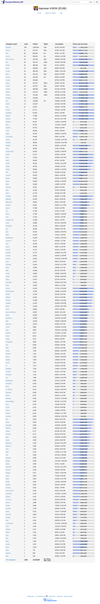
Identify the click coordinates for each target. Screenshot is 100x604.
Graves (8, 95)
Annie (7, 407)
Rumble (8, 508)
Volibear (8, 303)
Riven (7, 214)
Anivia (8, 351)
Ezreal (8, 65)
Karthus (8, 333)
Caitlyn (8, 89)
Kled (7, 348)
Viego (7, 339)
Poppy (8, 481)
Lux (7, 211)
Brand (8, 395)
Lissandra (9, 493)
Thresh (8, 110)
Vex (7, 455)
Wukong (8, 398)
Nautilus (8, 127)
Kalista (8, 116)
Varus (7, 68)
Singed (8, 461)
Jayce (7, 246)
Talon (7, 285)
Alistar (8, 154)
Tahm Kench (9, 490)
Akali (7, 157)
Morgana (8, 368)
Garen (8, 362)
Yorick (8, 273)
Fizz (7, 243)
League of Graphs (50, 13)
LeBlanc (8, 252)
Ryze (7, 547)
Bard (7, 235)
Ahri (7, 172)
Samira (8, 77)
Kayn (7, 261)
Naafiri (8, 505)
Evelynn (8, 434)
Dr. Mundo (9, 389)
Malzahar (9, 443)
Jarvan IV (9, 240)
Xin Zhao (8, 499)
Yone (7, 130)
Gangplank (9, 342)
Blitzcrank (9, 202)
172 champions (11, 560)
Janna (8, 410)
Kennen (8, 470)
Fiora (7, 309)
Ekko (7, 124)
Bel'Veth (8, 514)
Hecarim (8, 416)
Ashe (7, 74)
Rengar (8, 473)
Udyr (7, 330)
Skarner (8, 553)
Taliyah (8, 297)
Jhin (7, 53)
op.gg (39, 13)
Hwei (7, 160)
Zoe (7, 345)
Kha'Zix (8, 258)
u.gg (61, 13)
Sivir (7, 107)
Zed (7, 232)
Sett (7, 321)
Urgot (7, 511)
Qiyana (8, 496)
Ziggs (7, 133)
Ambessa (9, 374)
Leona (8, 288)
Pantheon (9, 318)
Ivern (7, 404)
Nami (7, 478)
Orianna (8, 187)
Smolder (8, 196)
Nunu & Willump (11, 312)
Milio (7, 270)
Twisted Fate (10, 151)
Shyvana (8, 392)
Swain (8, 163)
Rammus (8, 324)
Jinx (7, 62)
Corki (7, 223)
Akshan (8, 142)
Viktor (7, 279)
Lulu (7, 217)
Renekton (9, 383)
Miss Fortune (10, 59)
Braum (8, 178)
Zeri (7, 101)
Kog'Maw (8, 113)
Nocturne (8, 467)
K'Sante (8, 487)
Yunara (8, 80)
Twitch (8, 104)
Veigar (8, 169)
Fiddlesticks (9, 380)
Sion (7, 190)
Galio (7, 315)
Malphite (8, 199)
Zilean (8, 276)
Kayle (7, 440)
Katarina (8, 264)
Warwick (8, 458)
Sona (7, 476)
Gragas (8, 517)
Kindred (8, 205)
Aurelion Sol (9, 220)
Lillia (7, 452)
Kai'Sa (8, 56)
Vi (6, 365)
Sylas (7, 181)
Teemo (8, 431)
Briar (7, 550)
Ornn (7, 526)
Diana (7, 306)
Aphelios (8, 47)
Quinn (8, 422)
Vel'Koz (8, 413)
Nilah (7, 184)
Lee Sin (8, 175)
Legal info (60, 596)
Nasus (8, 357)
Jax (7, 377)
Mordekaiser (9, 238)
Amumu (8, 300)
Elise (7, 541)
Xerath (8, 294)
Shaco (8, 502)
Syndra (8, 249)
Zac (7, 419)
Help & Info (52, 596)
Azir (7, 229)
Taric (7, 449)
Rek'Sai (8, 428)
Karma (8, 92)
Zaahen (8, 354)
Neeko (8, 532)
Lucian (8, 71)
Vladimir (8, 121)
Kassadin (9, 425)
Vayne (8, 83)
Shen (7, 193)
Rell (7, 556)
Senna (8, 50)
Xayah (8, 86)
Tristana (8, 98)
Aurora (8, 544)
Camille (8, 255)
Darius (8, 208)
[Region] (91, 2)
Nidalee (8, 145)
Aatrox (8, 464)
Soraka (8, 359)
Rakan (8, 166)
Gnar (7, 386)
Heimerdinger (10, 401)
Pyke (7, 148)
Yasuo (8, 139)
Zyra (7, 535)
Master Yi (9, 446)
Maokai (8, 484)
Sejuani (8, 529)
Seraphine (9, 226)
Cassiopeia (9, 136)
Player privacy (68, 596)
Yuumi (8, 327)
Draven (8, 119)
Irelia (7, 267)
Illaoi (7, 437)
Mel (7, 538)
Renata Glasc (10, 291)
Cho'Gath (9, 282)
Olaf (7, 520)
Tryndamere (9, 523)
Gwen (7, 336)
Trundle (8, 371)
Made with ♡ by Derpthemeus (38, 596)
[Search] (97, 2)
